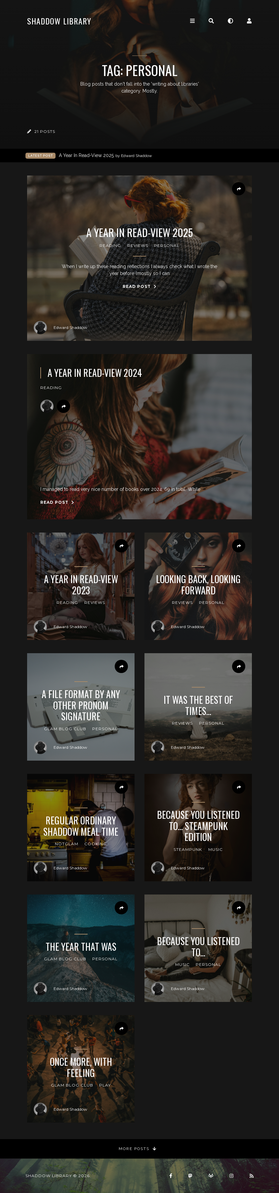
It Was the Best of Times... (198, 705)
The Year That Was (81, 946)
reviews (137, 245)
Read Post (140, 286)
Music (215, 849)
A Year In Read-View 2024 (95, 372)
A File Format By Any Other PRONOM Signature (81, 705)
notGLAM (66, 843)
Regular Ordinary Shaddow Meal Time (80, 826)
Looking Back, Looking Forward (198, 585)
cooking (95, 843)
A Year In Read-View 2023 (81, 585)
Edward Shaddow (60, 327)
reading (110, 245)
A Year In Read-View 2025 (105, 155)
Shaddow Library (59, 21)
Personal (166, 245)
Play (105, 1085)
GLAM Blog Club (65, 728)
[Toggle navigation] (192, 21)
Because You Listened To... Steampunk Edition (198, 826)
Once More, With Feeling (81, 1067)
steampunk (188, 849)
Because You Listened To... (198, 946)
